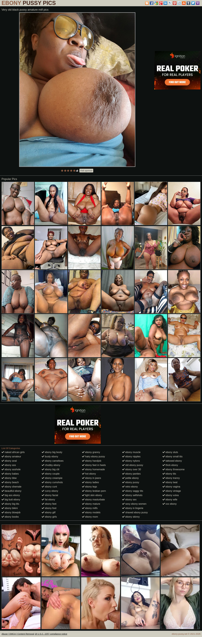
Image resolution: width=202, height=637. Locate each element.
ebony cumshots (52, 482)
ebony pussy (130, 482)
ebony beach (10, 482)
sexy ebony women (134, 504)
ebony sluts (170, 452)
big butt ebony (11, 499)
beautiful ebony (11, 491)
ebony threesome (173, 469)
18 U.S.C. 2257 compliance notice (51, 634)
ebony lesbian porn (94, 491)
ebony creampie (52, 478)
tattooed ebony (172, 461)
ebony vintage (171, 491)
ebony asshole (11, 469)
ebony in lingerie (132, 508)
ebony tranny (171, 478)
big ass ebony (11, 495)
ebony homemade (93, 469)
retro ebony (130, 486)
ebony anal (9, 461)
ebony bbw (9, 478)
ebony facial (50, 495)
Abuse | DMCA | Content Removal (18, 634)
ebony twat (170, 482)
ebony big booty (52, 452)
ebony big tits (10, 504)
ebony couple (51, 473)
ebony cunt (49, 486)
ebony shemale (11, 486)
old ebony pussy (132, 465)
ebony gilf (48, 512)
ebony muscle (131, 452)
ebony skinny (131, 516)
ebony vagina (171, 486)
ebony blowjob (11, 512)
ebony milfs (90, 508)
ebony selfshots (132, 495)
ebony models (91, 512)
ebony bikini (10, 508)
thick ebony (170, 465)
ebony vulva (170, 495)
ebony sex (129, 499)
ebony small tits (172, 456)
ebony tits (169, 473)
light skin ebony (92, 495)
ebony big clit (50, 469)
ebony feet (49, 504)
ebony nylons (131, 461)
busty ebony (50, 456)
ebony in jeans (91, 478)
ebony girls (49, 516)
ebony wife (169, 499)
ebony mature (91, 504)
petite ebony (130, 478)
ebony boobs (10, 516)
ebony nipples (131, 456)
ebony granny (91, 452)
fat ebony (48, 499)
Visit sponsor (86, 170)
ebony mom (90, 516)
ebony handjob (91, 461)
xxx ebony (169, 504)
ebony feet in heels (94, 465)
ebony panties (131, 473)
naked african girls (13, 452)
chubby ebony (51, 465)
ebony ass (9, 465)
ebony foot (49, 508)
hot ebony (89, 473)
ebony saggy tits (132, 491)
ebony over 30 (131, 469)
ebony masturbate (93, 499)
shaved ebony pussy (135, 512)
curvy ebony (50, 491)
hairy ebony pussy (93, 456)
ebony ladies (90, 482)
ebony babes (10, 473)
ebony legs (89, 486)
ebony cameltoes (52, 461)
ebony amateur (11, 456)
